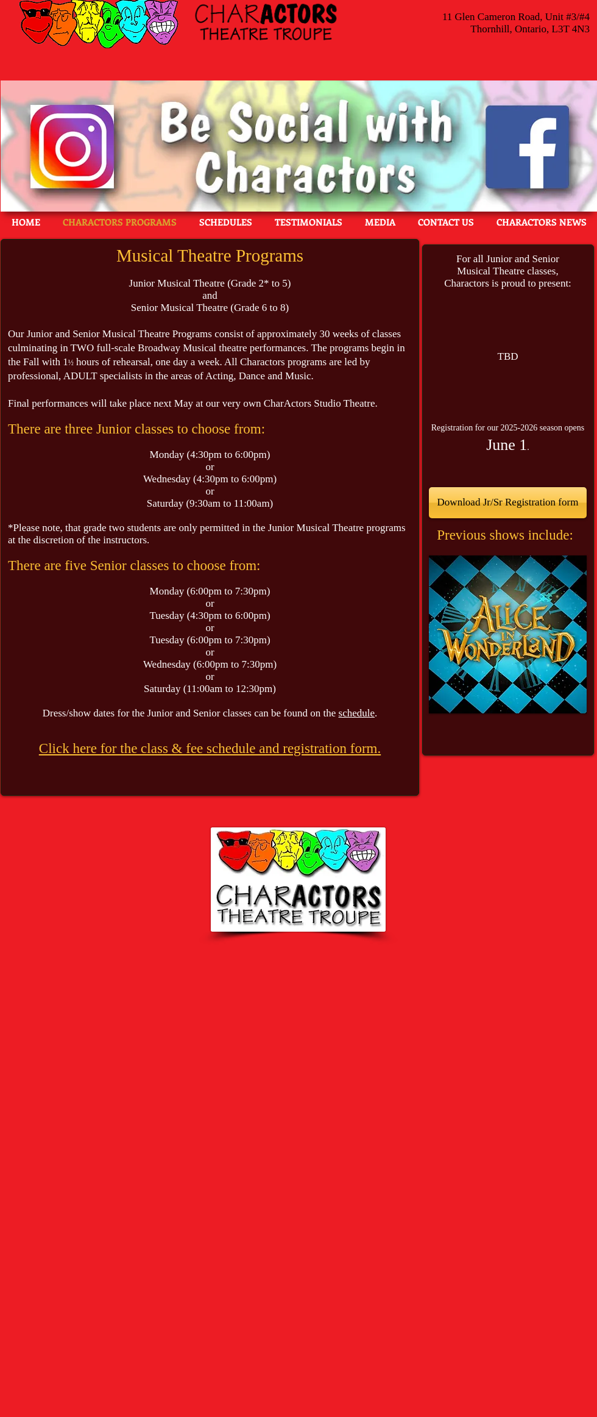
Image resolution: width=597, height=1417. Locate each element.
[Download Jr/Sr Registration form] (508, 502)
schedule (357, 713)
